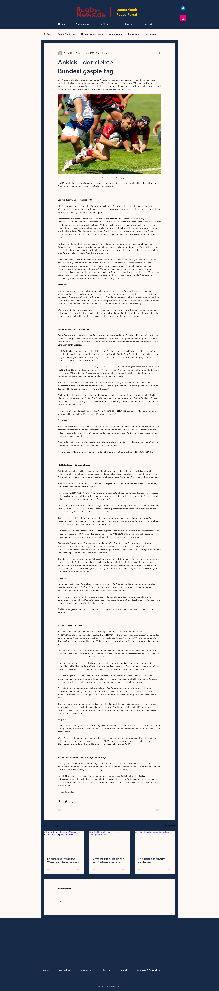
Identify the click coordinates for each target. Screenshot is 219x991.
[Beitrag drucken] (73, 801)
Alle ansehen (169, 825)
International (151, 34)
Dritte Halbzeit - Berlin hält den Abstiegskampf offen (108, 860)
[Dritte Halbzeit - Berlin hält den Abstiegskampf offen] (109, 842)
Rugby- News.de (91, 12)
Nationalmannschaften (92, 34)
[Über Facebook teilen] (59, 801)
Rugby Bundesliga (67, 34)
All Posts (48, 34)
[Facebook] (183, 8)
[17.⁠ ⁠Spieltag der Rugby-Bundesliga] (155, 842)
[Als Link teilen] (66, 801)
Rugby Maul (133, 34)
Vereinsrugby (115, 34)
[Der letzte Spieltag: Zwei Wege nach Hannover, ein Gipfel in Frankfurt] (64, 842)
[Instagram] (183, 18)
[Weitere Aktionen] (159, 53)
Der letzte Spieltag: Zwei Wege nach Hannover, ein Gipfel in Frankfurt (62, 860)
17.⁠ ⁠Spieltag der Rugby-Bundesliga (151, 860)
